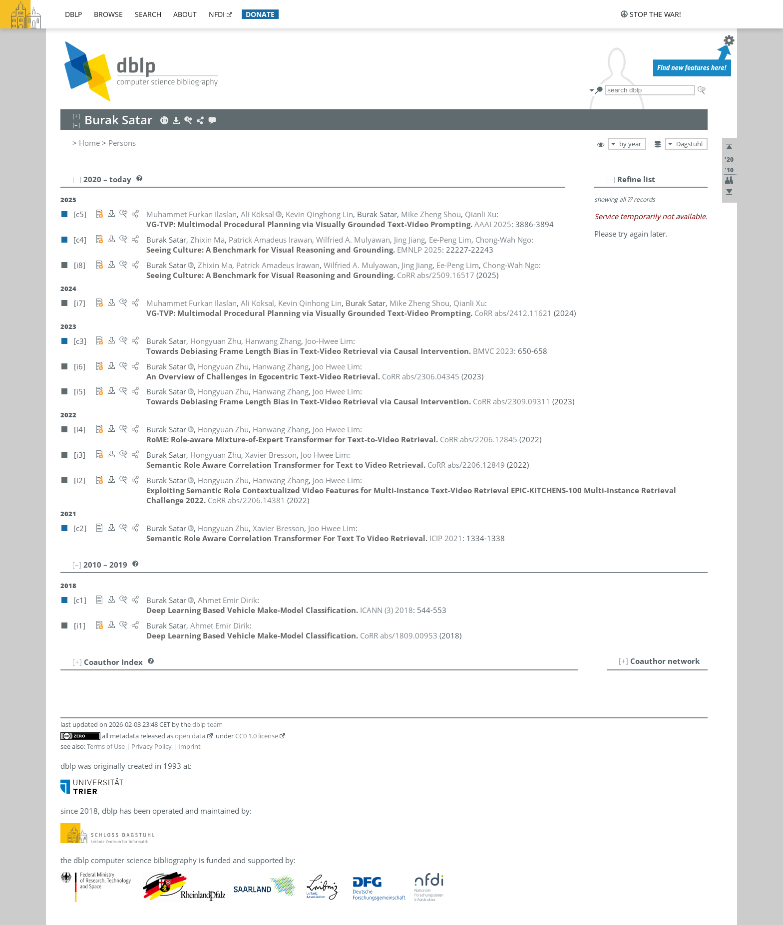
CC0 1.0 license (256, 735)
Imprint (189, 746)
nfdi (217, 14)
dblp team (207, 724)
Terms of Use (106, 746)
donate (260, 14)
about (185, 14)
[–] (610, 179)
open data (190, 735)
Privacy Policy (151, 746)
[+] (623, 661)
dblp (73, 14)
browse (108, 14)
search (148, 14)
